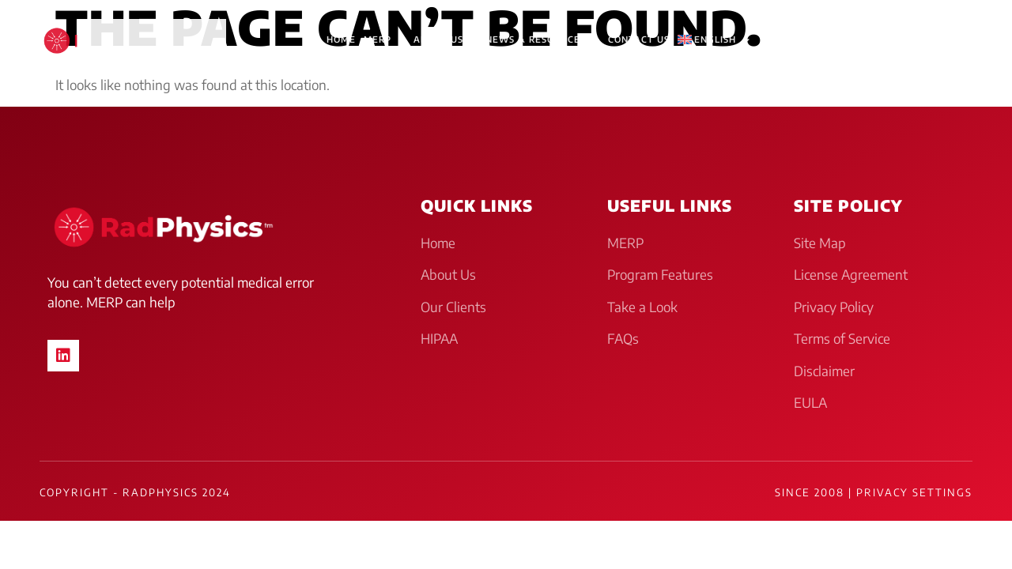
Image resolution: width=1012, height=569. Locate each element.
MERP (385, 40)
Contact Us (639, 39)
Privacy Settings (914, 492)
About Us (445, 40)
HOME (341, 39)
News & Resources (542, 40)
